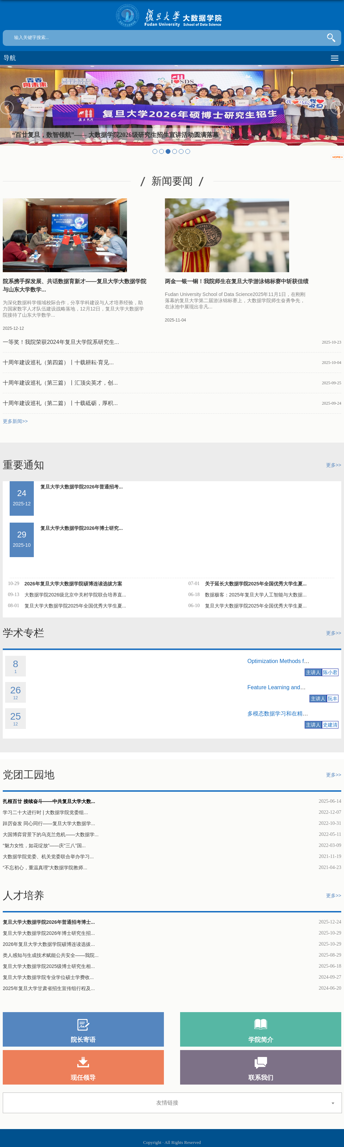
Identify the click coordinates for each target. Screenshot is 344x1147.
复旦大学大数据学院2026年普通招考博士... (49, 922)
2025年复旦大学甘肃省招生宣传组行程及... (49, 988)
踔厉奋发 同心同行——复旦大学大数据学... (49, 823)
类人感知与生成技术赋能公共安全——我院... (51, 955)
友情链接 (167, 1103)
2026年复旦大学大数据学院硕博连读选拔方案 (73, 583)
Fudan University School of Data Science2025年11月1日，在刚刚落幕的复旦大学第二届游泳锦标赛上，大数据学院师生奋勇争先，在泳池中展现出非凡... (235, 300)
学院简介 (260, 1039)
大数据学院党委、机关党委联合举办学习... (48, 856)
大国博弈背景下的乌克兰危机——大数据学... (51, 834)
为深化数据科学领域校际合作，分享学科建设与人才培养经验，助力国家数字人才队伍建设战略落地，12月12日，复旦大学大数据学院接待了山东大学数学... (73, 309)
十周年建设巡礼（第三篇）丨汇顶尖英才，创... (60, 383)
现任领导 (83, 1077)
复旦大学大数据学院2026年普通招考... (81, 487)
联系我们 (260, 1077)
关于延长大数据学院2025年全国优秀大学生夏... (256, 583)
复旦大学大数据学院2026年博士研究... (81, 528)
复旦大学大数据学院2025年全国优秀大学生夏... (75, 606)
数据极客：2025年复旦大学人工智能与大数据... (256, 594)
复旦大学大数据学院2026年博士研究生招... (49, 933)
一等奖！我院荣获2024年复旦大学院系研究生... (61, 342)
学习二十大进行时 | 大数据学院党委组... (45, 812)
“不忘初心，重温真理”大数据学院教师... (45, 867)
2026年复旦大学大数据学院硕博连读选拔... (49, 944)
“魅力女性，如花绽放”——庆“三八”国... (44, 845)
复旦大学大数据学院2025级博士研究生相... (49, 966)
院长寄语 (83, 1039)
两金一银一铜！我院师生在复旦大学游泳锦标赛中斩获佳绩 (236, 281)
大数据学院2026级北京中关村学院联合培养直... (75, 594)
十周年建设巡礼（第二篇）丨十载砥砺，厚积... (60, 403)
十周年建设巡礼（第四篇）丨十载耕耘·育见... (58, 362)
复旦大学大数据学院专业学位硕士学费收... (48, 977)
